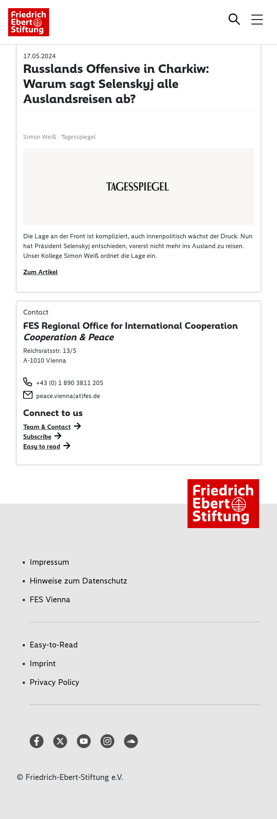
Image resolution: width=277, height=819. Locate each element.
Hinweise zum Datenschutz (78, 581)
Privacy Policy (54, 682)
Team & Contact (47, 427)
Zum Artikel (40, 272)
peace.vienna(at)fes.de (68, 396)
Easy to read (41, 446)
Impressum (49, 562)
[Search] (235, 19)
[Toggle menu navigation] (257, 19)
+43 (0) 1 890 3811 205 (69, 383)
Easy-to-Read (54, 644)
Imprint (43, 663)
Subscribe (37, 436)
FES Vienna (50, 599)
